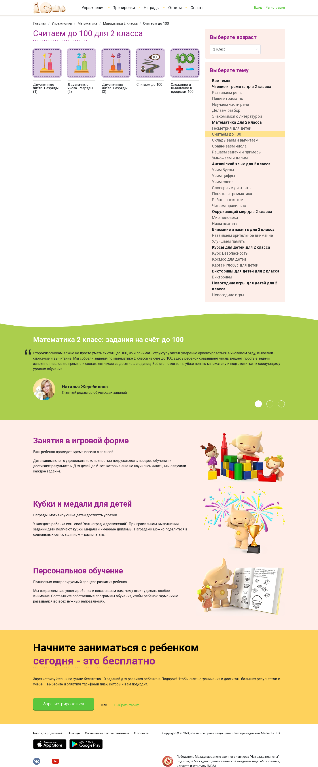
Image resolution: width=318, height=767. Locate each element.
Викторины (222, 277)
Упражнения (93, 8)
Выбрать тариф (131, 704)
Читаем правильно (229, 205)
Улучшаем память (228, 241)
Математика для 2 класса (237, 122)
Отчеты (175, 8)
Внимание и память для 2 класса (243, 229)
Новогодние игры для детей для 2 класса (244, 286)
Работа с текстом (227, 199)
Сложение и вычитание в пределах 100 (182, 88)
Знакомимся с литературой (237, 116)
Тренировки (124, 8)
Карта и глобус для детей (235, 265)
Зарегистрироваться (66, 704)
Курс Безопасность (230, 253)
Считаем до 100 (149, 84)
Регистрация (275, 7)
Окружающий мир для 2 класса (242, 211)
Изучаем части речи (230, 104)
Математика (87, 23)
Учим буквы (223, 170)
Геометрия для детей (231, 128)
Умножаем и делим (230, 158)
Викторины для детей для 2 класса (245, 271)
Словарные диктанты (232, 187)
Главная (39, 23)
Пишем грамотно (227, 98)
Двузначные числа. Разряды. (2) (81, 88)
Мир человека (225, 217)
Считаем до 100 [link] (156, 23)
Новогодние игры (228, 295)
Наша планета (224, 223)
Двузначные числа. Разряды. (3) (115, 88)
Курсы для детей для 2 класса (241, 247)
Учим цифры (223, 176)
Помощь (74, 732)
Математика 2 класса (120, 23)
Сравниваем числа (229, 146)
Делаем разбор (226, 110)
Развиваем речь (227, 92)
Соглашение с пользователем (107, 732)
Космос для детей (229, 259)
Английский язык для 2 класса (241, 164)
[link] (39, 23)
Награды (151, 8)
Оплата (197, 8)
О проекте (141, 732)
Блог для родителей (47, 732)
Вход (258, 7)
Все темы (221, 80)
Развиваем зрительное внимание (242, 235)
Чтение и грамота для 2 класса (241, 86)
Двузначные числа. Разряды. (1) (46, 88)
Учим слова (222, 181)
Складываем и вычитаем (235, 140)
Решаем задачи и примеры (237, 152)
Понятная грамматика (232, 193)
